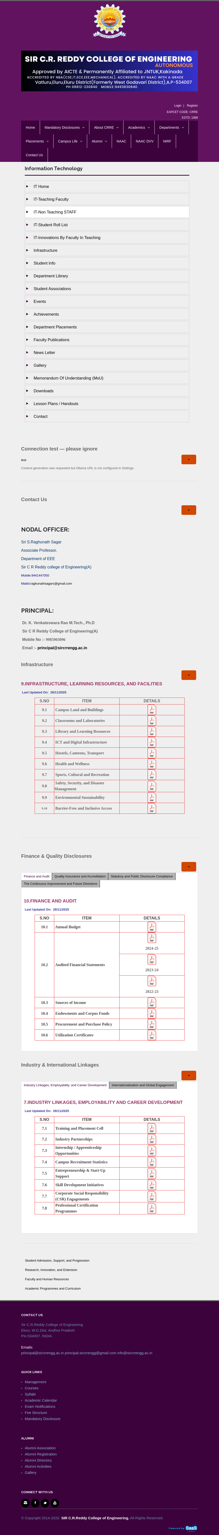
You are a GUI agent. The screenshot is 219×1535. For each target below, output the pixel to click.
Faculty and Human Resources (47, 1279)
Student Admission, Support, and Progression (57, 1260)
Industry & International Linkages (60, 1065)
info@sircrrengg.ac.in (134, 1353)
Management (35, 1382)
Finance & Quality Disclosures (56, 856)
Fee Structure (36, 1412)
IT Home (41, 186)
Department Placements (55, 327)
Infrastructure (45, 250)
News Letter (44, 352)
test (23, 460)
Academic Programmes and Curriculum (53, 1288)
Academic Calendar (41, 1400)
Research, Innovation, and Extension (51, 1270)
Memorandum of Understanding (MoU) (68, 378)
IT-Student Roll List (51, 225)
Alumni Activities (38, 1466)
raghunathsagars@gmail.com (51, 583)
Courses (32, 1388)
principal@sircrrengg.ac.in (62, 648)
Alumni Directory (38, 1460)
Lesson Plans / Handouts (56, 403)
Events (40, 301)
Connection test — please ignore (59, 448)
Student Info (44, 263)
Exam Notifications (40, 1406)
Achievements (46, 314)
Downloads (44, 391)
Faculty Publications (51, 340)
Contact (41, 416)
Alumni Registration (41, 1454)
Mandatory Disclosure (42, 1419)
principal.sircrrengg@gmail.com (90, 1353)
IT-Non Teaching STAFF (55, 212)
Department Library (51, 276)
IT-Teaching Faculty (51, 199)
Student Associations (52, 288)
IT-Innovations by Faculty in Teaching (67, 237)
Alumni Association (40, 1448)
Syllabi (30, 1394)
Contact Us (34, 499)
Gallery (40, 365)
